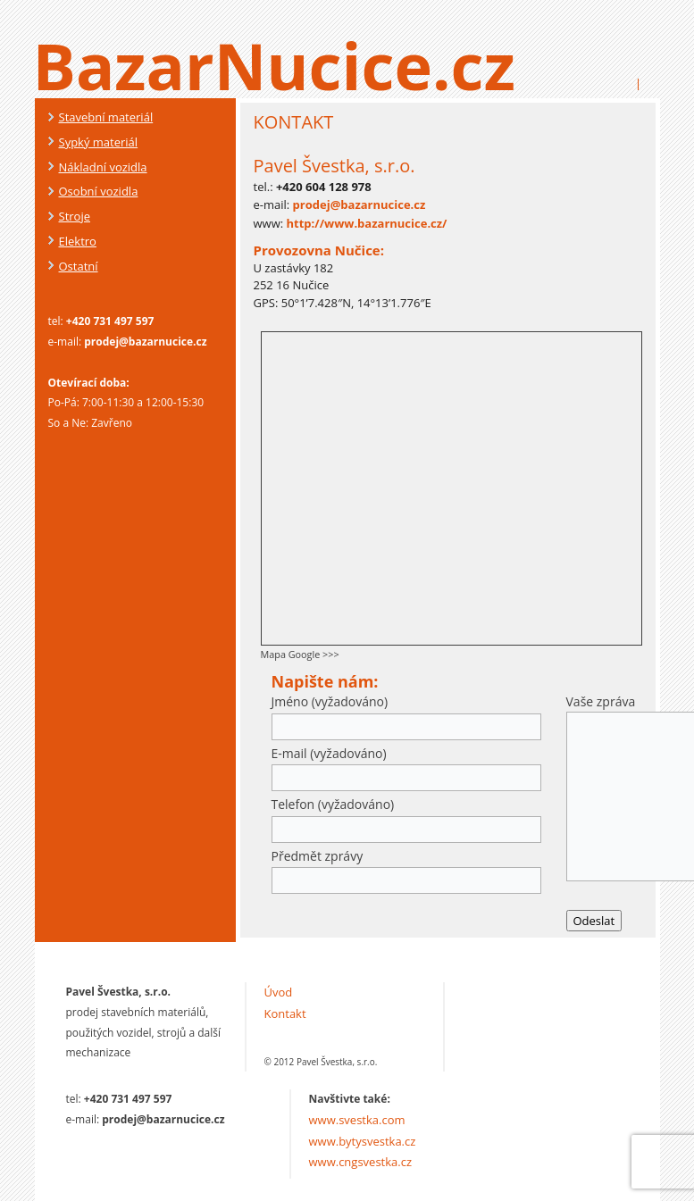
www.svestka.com (357, 1120)
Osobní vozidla (98, 191)
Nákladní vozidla (103, 167)
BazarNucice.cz (274, 65)
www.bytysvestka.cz (362, 1141)
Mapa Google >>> (300, 654)
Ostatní (78, 266)
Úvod (278, 992)
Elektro (77, 241)
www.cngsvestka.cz (361, 1162)
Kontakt (285, 1013)
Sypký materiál (98, 142)
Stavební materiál (106, 117)
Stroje (74, 216)
